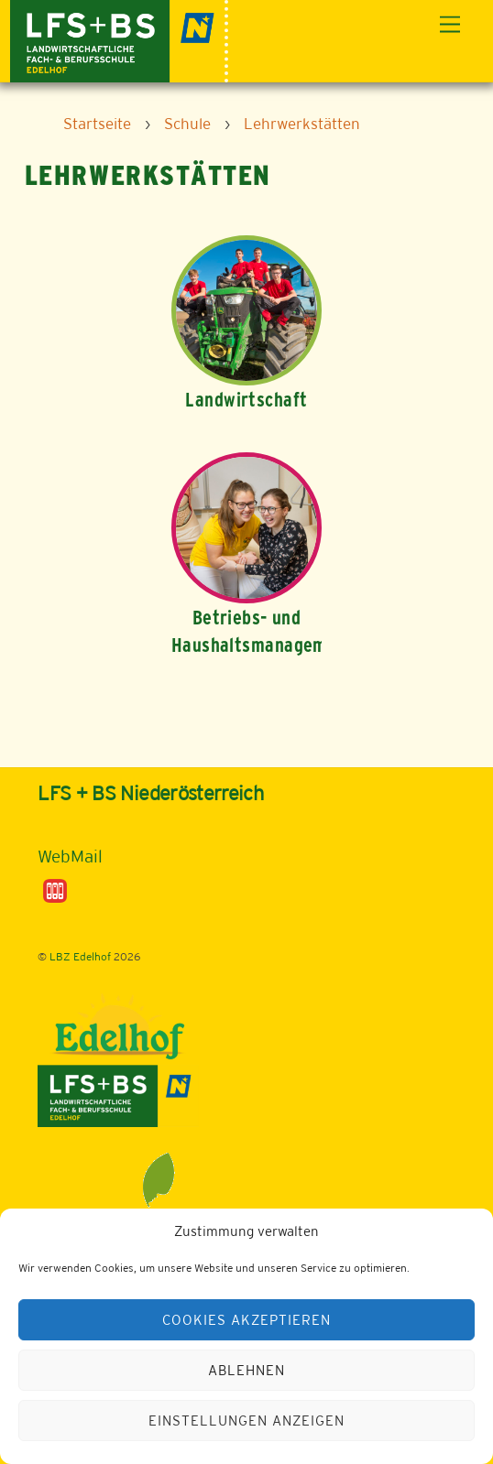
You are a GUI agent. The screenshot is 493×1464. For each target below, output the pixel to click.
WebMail (70, 856)
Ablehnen (246, 1370)
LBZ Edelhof (80, 956)
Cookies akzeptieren (246, 1320)
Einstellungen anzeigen (246, 1420)
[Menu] (450, 25)
